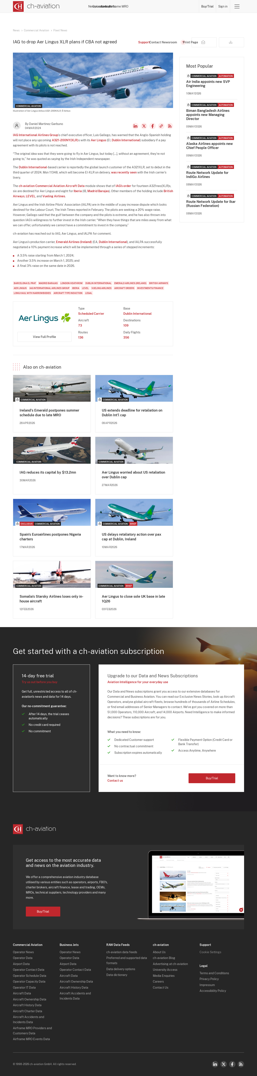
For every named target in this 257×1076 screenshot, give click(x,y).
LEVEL (30, 196)
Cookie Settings (210, 952)
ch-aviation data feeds (121, 952)
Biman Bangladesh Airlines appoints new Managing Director (207, 115)
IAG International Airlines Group (35, 135)
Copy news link (161, 126)
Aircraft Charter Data (27, 1011)
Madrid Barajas (98, 191)
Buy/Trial (207, 6)
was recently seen (124, 172)
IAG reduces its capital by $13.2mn (48, 472)
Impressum (207, 985)
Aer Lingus (98, 140)
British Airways (158, 283)
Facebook (152, 126)
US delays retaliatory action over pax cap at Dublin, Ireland (131, 536)
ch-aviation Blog (164, 958)
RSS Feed (170, 126)
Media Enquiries (164, 975)
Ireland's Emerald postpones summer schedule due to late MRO (49, 412)
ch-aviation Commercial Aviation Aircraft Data (52, 186)
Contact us (115, 780)
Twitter (223, 1064)
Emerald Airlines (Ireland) (74, 242)
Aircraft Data (22, 993)
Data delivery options (120, 969)
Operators (120, 6)
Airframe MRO (187, 6)
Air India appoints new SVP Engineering (208, 84)
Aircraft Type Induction (68, 293)
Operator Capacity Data (29, 981)
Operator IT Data (24, 987)
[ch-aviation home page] (36, 6)
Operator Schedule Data (29, 975)
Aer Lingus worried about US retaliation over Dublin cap (133, 474)
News (105, 6)
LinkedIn (135, 126)
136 (80, 337)
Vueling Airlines (53, 196)
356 (126, 337)
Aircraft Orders (124, 288)
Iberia (78, 191)
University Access (165, 969)
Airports (167, 6)
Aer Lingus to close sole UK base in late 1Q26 (133, 598)
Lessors (137, 6)
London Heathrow (71, 283)
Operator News (23, 952)
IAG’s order (123, 186)
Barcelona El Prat (25, 283)
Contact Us (160, 987)
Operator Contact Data (28, 969)
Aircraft (152, 6)
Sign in (223, 6)
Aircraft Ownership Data (29, 999)
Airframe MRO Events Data (31, 1039)
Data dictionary (116, 975)
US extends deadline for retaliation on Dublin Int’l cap (132, 412)
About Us (159, 952)
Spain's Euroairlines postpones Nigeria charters (50, 536)
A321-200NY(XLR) (65, 140)
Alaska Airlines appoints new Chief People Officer (209, 146)
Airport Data (21, 964)
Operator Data (23, 958)
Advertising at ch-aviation (170, 964)
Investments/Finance (150, 288)
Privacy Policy (209, 979)
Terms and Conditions (214, 973)
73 (80, 325)
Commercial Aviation (36, 30)
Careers (158, 981)
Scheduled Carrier (91, 313)
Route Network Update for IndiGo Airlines (207, 175)
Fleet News (60, 30)
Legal (88, 293)
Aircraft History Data (27, 1005)
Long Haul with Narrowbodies (32, 293)
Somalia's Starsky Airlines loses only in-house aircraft (51, 598)
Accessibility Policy (213, 990)
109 (125, 325)
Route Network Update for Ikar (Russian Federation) (210, 204)
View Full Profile (44, 337)
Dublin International (126, 140)
